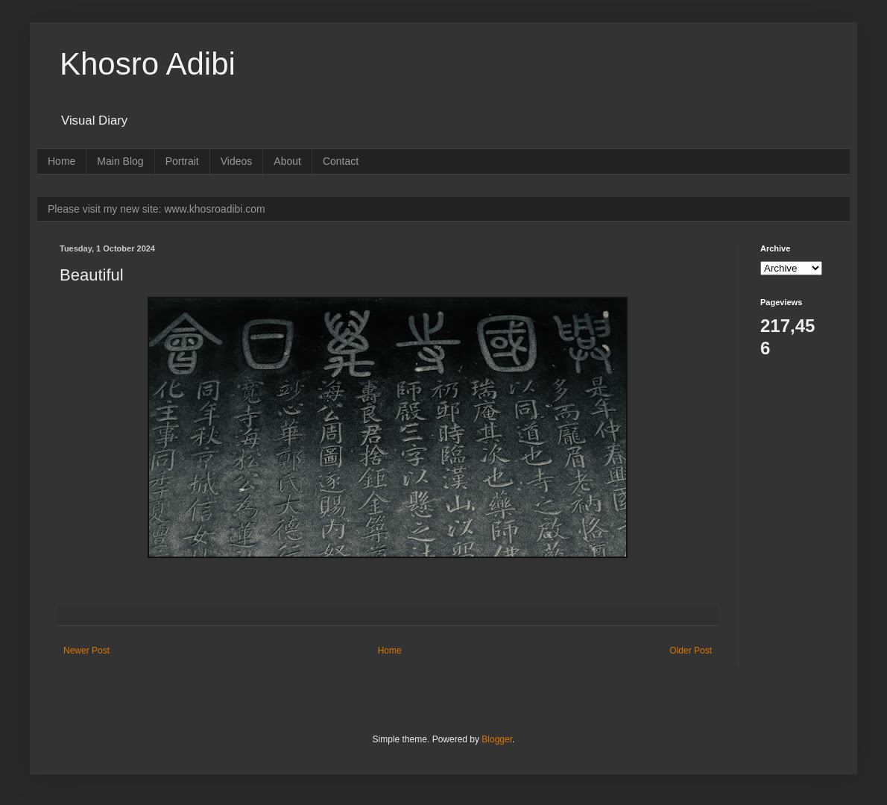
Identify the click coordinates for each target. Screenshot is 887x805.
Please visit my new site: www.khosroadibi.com (156, 209)
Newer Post (86, 650)
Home (61, 161)
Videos (237, 161)
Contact (341, 161)
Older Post (690, 650)
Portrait (182, 161)
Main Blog (120, 161)
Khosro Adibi (148, 63)
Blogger (497, 739)
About (287, 161)
